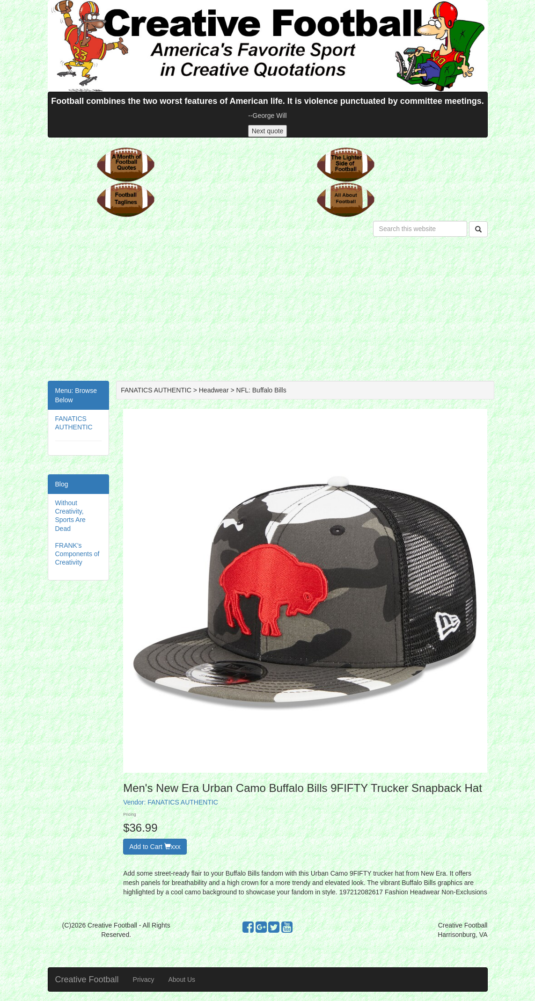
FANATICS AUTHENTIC (182, 802)
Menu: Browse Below (76, 395)
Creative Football (87, 979)
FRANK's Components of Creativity (77, 554)
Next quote (268, 131)
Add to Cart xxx (155, 846)
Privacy (143, 979)
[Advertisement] (268, 310)
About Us (181, 979)
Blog (61, 484)
